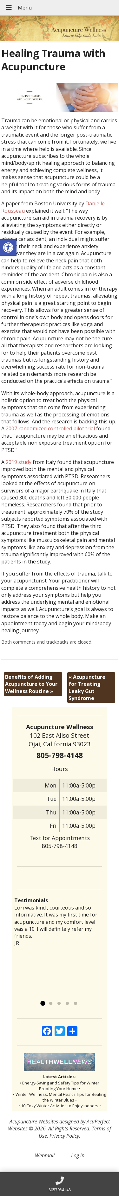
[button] (8, 247)
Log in (77, 1155)
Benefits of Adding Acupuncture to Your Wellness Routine (31, 684)
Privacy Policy (64, 1135)
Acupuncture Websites (34, 1121)
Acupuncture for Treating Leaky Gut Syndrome (87, 687)
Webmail (45, 1155)
